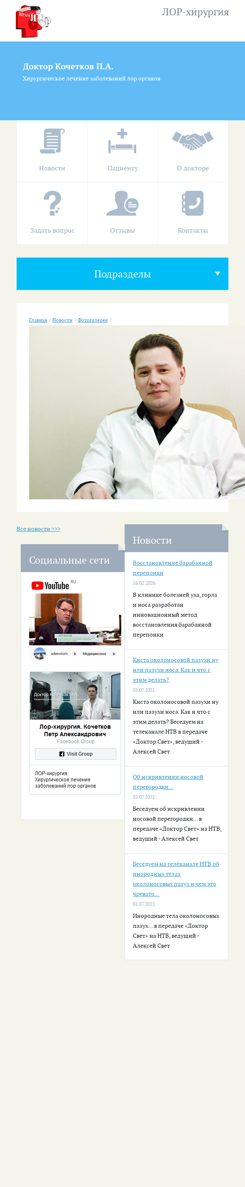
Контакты (193, 231)
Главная (38, 320)
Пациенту (123, 169)
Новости (52, 169)
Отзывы (122, 231)
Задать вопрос (52, 231)
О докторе (193, 169)
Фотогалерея (93, 320)
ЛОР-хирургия (195, 12)
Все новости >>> (38, 529)
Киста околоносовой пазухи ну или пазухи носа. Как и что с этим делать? (175, 670)
